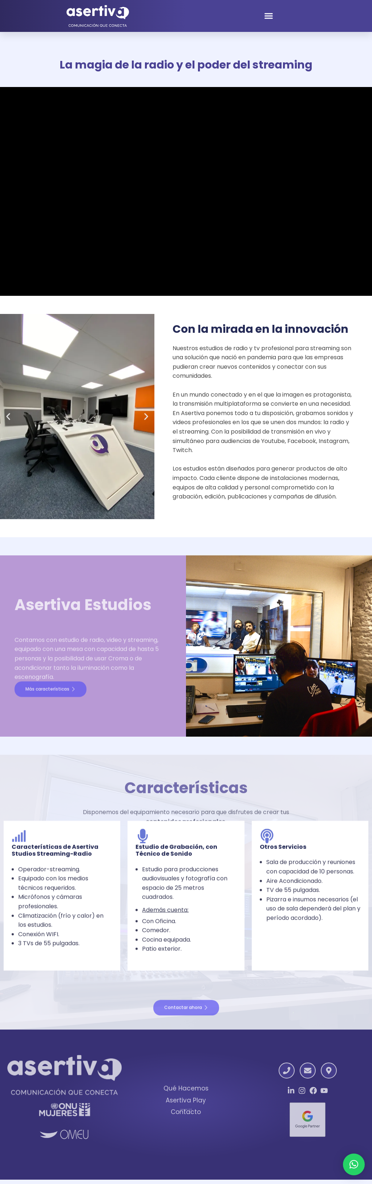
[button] (269, 18)
